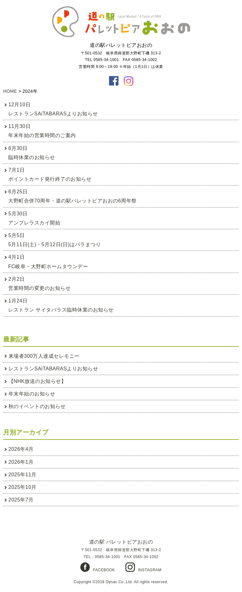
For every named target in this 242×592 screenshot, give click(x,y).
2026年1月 (21, 462)
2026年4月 (21, 449)
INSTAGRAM (150, 570)
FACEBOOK (104, 570)
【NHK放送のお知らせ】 (37, 381)
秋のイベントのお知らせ (37, 406)
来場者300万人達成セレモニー (44, 356)
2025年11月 (23, 474)
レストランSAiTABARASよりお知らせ (53, 368)
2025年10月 (23, 487)
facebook (114, 81)
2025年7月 (21, 499)
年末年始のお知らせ (32, 393)
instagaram (128, 81)
